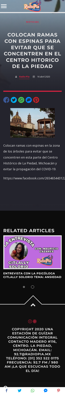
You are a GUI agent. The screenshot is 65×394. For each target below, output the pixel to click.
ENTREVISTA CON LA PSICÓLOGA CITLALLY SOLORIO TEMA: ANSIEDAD (32, 275)
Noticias (32, 21)
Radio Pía (24, 76)
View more (32, 252)
